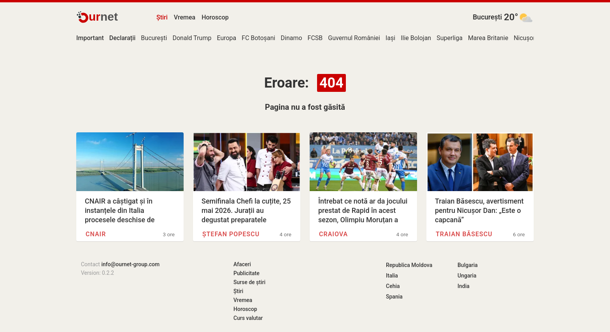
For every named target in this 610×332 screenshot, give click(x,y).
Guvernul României (354, 38)
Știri (162, 17)
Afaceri (242, 264)
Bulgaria (467, 265)
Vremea (184, 17)
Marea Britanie (488, 38)
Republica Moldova (409, 265)
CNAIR (96, 234)
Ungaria (467, 275)
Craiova (333, 234)
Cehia (393, 286)
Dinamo (291, 38)
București (487, 17)
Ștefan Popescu (230, 234)
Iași (390, 38)
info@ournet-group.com (130, 264)
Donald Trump (191, 38)
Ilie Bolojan (416, 38)
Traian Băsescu (464, 234)
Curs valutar (248, 318)
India (463, 286)
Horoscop (215, 17)
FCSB (315, 38)
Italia (392, 275)
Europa (226, 38)
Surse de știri (249, 282)
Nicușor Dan (530, 38)
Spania (394, 296)
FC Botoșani (258, 38)
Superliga (449, 38)
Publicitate (246, 273)
